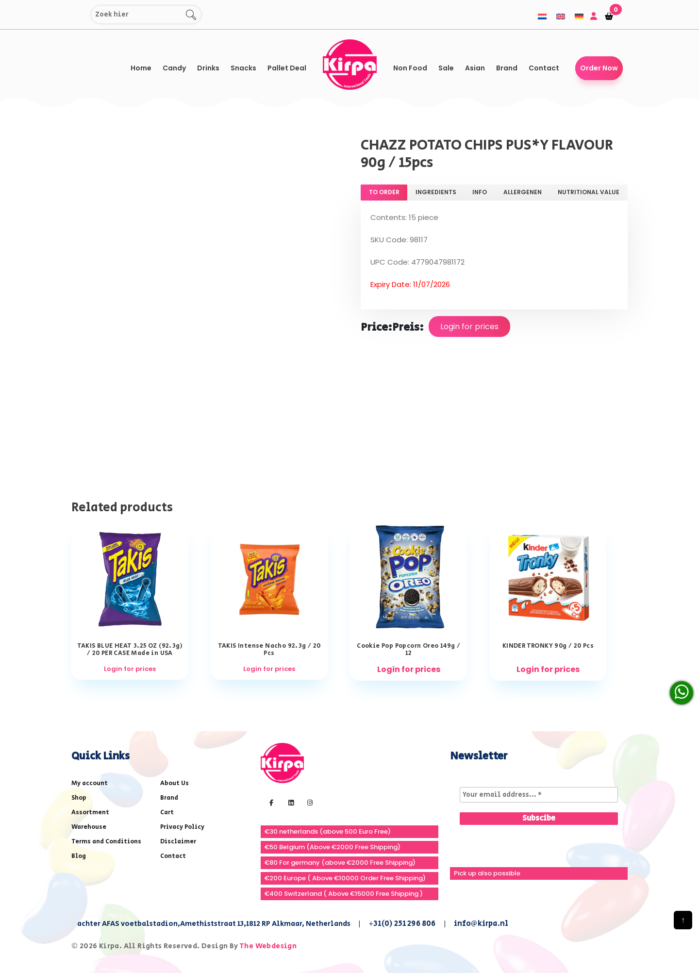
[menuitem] (542, 16)
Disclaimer (178, 841)
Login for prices (469, 326)
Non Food (410, 68)
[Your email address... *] (539, 795)
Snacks (243, 68)
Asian (475, 68)
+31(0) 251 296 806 (402, 923)
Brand (506, 68)
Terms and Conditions (106, 841)
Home (141, 68)
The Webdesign (268, 946)
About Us (174, 783)
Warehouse (88, 827)
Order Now (599, 68)
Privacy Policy (182, 827)
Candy (174, 68)
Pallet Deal (286, 68)
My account (89, 783)
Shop (78, 798)
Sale (446, 68)
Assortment (90, 812)
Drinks (208, 68)
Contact (544, 68)
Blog (78, 856)
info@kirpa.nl (481, 923)
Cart (167, 812)
